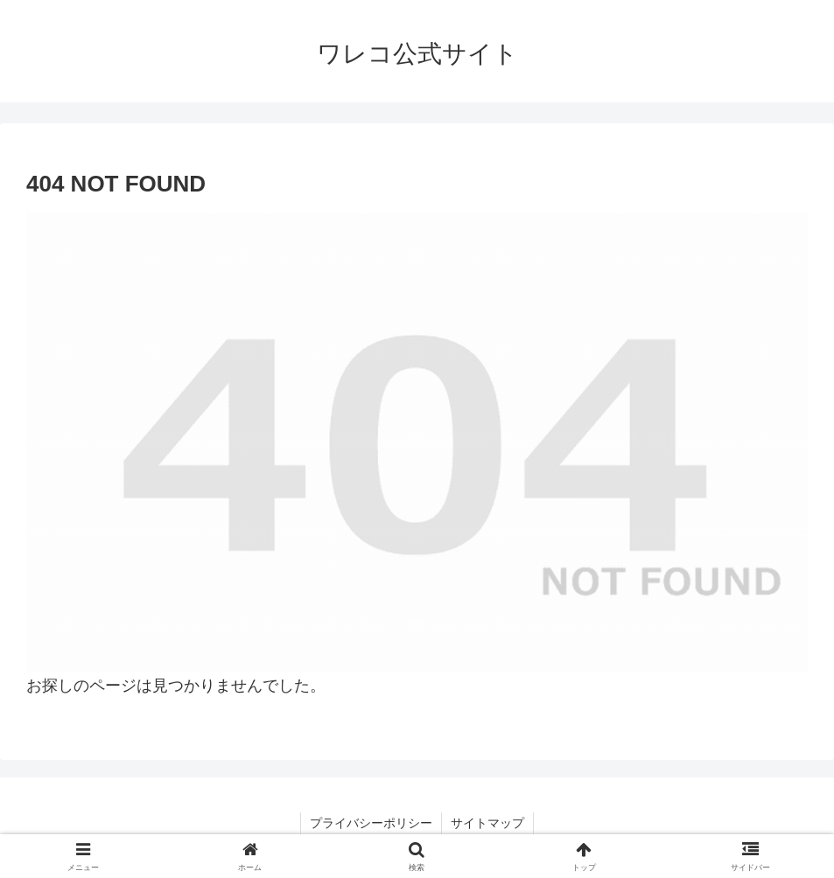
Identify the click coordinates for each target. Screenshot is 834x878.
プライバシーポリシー (371, 823)
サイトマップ (487, 823)
